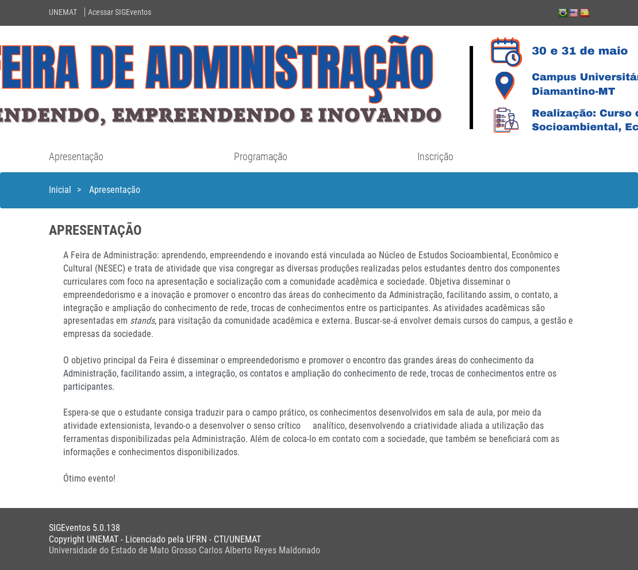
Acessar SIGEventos (119, 12)
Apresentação (76, 156)
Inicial (60, 189)
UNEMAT (63, 12)
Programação (260, 156)
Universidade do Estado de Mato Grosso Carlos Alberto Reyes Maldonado (184, 550)
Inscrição (435, 156)
